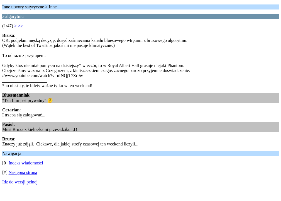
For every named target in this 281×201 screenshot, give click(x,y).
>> (20, 25)
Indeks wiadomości (26, 163)
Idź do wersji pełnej (20, 182)
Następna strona (23, 172)
